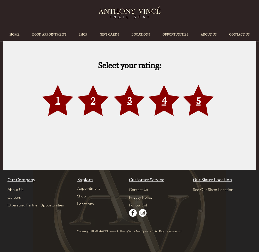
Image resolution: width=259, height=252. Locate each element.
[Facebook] (133, 213)
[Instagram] (143, 213)
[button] (140, 34)
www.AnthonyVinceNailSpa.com (131, 231)
